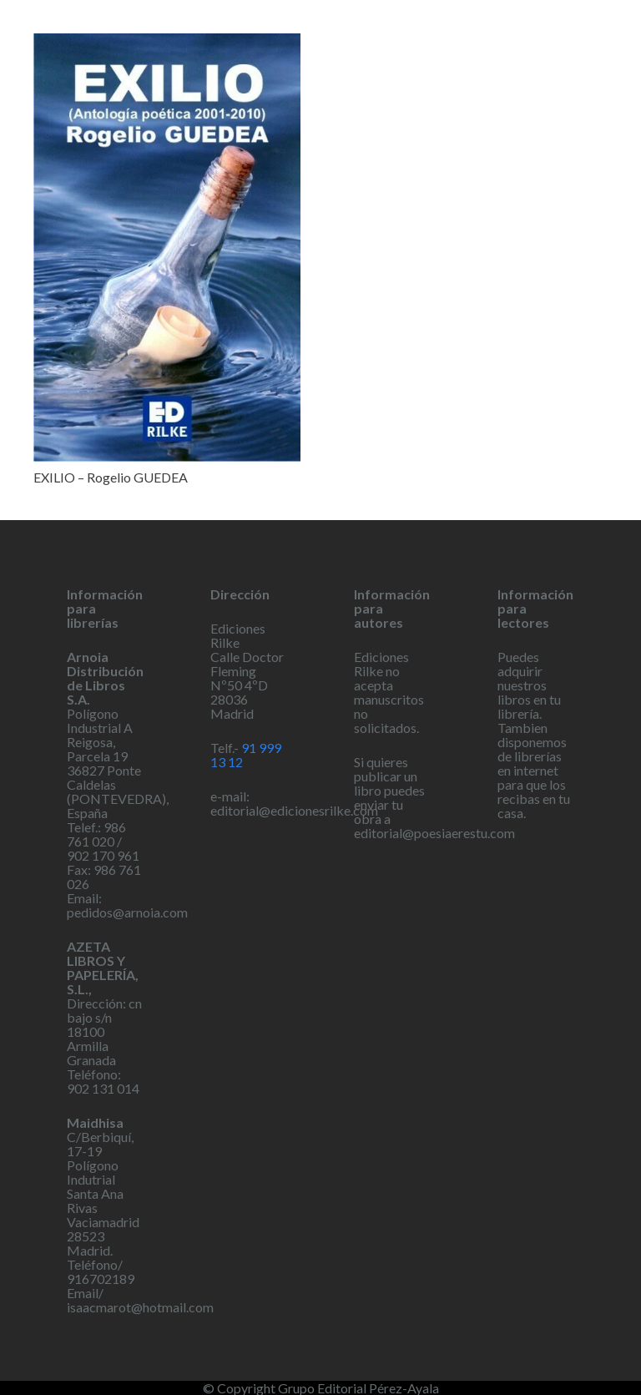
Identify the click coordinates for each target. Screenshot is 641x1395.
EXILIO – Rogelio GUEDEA (110, 477)
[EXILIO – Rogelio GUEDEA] (166, 247)
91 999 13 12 (245, 755)
